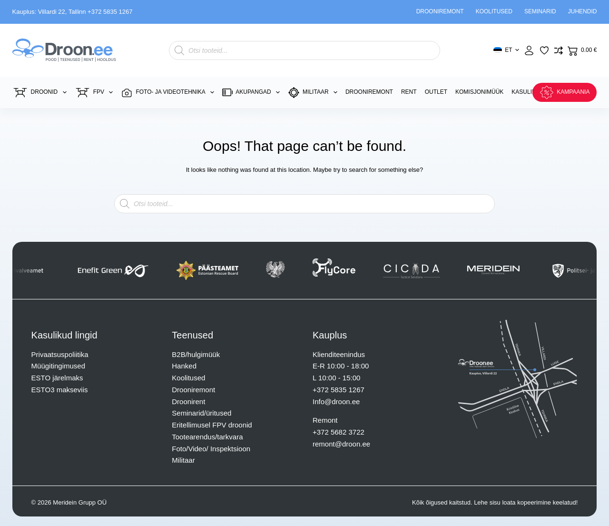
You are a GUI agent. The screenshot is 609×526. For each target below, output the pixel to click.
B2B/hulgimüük (196, 354)
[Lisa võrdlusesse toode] (558, 50)
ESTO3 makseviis (59, 390)
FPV (96, 92)
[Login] (529, 50)
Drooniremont (440, 11)
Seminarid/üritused (201, 413)
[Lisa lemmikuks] (544, 50)
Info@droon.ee (336, 401)
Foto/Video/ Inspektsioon (211, 449)
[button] (506, 50)
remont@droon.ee (341, 444)
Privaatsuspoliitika (59, 354)
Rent (409, 92)
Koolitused (494, 11)
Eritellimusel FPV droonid (212, 425)
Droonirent (188, 401)
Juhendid (582, 11)
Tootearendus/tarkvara (207, 437)
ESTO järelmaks (57, 378)
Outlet (436, 92)
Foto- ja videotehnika (169, 93)
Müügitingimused (58, 366)
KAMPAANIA (564, 92)
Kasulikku (527, 92)
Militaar (314, 93)
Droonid (41, 92)
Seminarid (540, 11)
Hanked (184, 366)
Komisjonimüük (479, 92)
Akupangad (253, 92)
